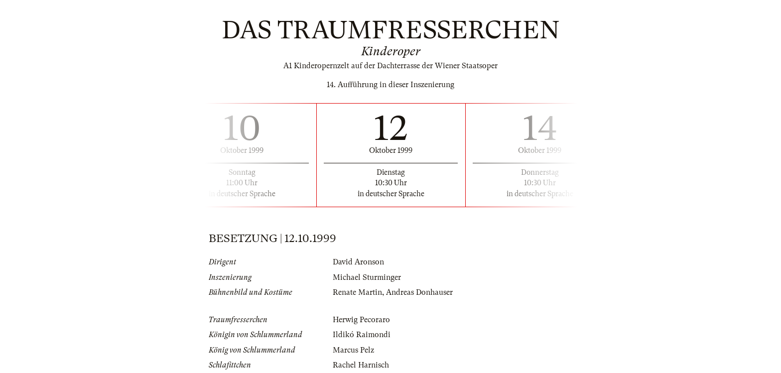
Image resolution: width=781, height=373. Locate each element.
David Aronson (358, 261)
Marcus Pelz (353, 350)
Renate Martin (357, 292)
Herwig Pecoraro (361, 319)
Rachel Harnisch (361, 365)
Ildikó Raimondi (361, 334)
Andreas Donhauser (419, 292)
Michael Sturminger (367, 277)
